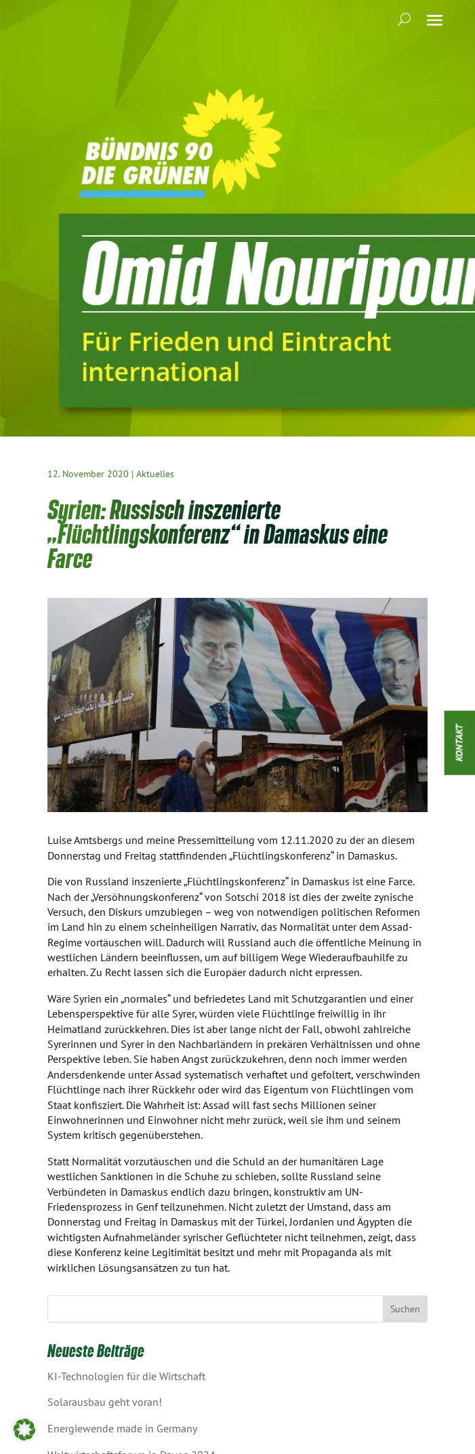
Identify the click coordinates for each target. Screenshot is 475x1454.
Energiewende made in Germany (122, 1428)
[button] (24, 1429)
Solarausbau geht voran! (104, 1402)
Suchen (405, 1309)
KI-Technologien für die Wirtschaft (126, 1376)
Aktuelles (155, 474)
